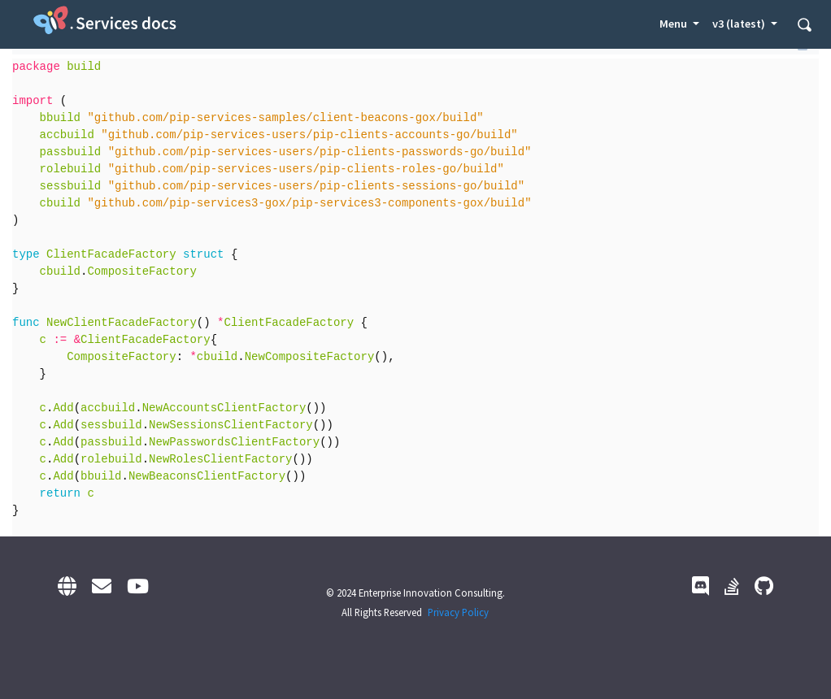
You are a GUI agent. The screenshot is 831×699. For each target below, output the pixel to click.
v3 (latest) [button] (740, 23)
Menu (674, 23)
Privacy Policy (458, 612)
